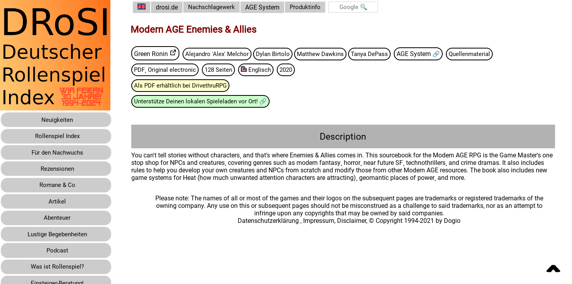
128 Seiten (228, 70)
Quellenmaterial (487, 54)
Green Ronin (157, 54)
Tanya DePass (384, 54)
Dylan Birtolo (282, 54)
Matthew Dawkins (332, 54)
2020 (299, 70)
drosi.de (173, 7)
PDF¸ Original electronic (172, 70)
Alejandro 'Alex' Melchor (224, 54)
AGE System (270, 7)
